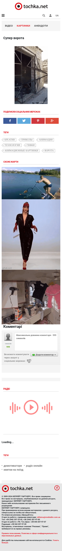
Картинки (23, 25)
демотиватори (13, 465)
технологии (12, 145)
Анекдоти (41, 25)
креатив (9, 139)
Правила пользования (11, 533)
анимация (46, 139)
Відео (9, 25)
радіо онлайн (34, 465)
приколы (27, 139)
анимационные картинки (21, 150)
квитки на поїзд (13, 469)
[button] (50, 15)
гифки (31, 145)
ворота (49, 150)
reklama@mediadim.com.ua (48, 517)
